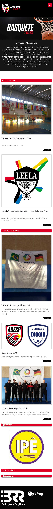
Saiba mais (46, 150)
